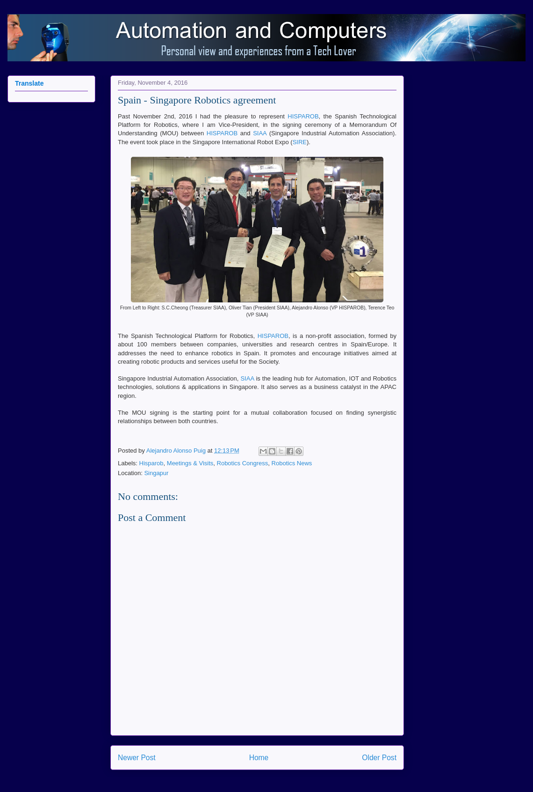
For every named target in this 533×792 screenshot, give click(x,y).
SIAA (259, 133)
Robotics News (292, 463)
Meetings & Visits (190, 463)
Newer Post (137, 758)
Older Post (379, 758)
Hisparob (151, 463)
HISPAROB (303, 116)
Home (259, 758)
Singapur (156, 473)
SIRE (300, 142)
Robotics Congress (242, 463)
